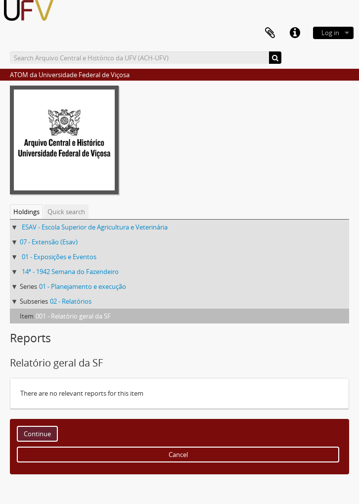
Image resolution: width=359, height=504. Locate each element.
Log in (330, 32)
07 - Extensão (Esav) (49, 241)
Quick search (66, 211)
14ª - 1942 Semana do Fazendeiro (70, 271)
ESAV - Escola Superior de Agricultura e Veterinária (95, 227)
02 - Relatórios (70, 301)
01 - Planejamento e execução (82, 286)
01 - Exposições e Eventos (59, 256)
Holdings (26, 211)
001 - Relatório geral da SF (73, 316)
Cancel (178, 454)
